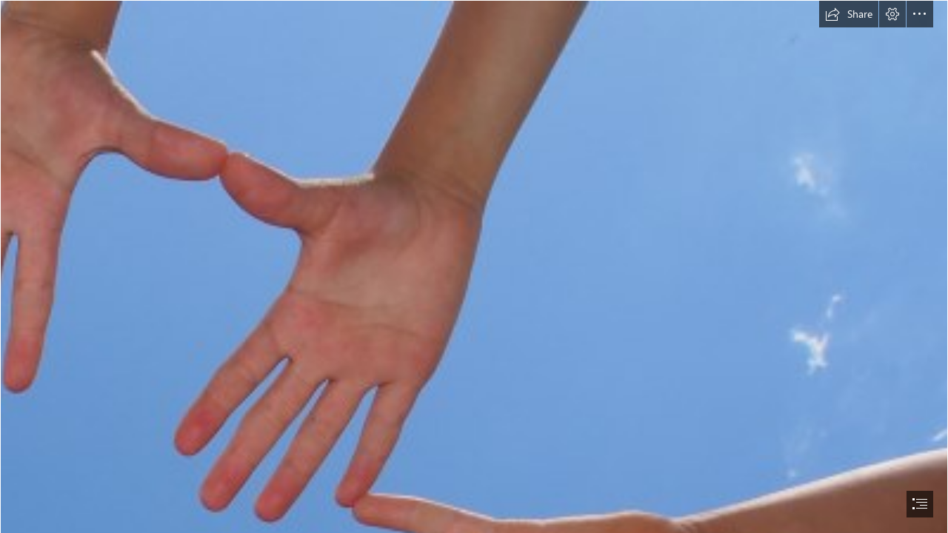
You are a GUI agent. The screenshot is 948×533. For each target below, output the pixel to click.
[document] (474, 266)
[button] (848, 14)
